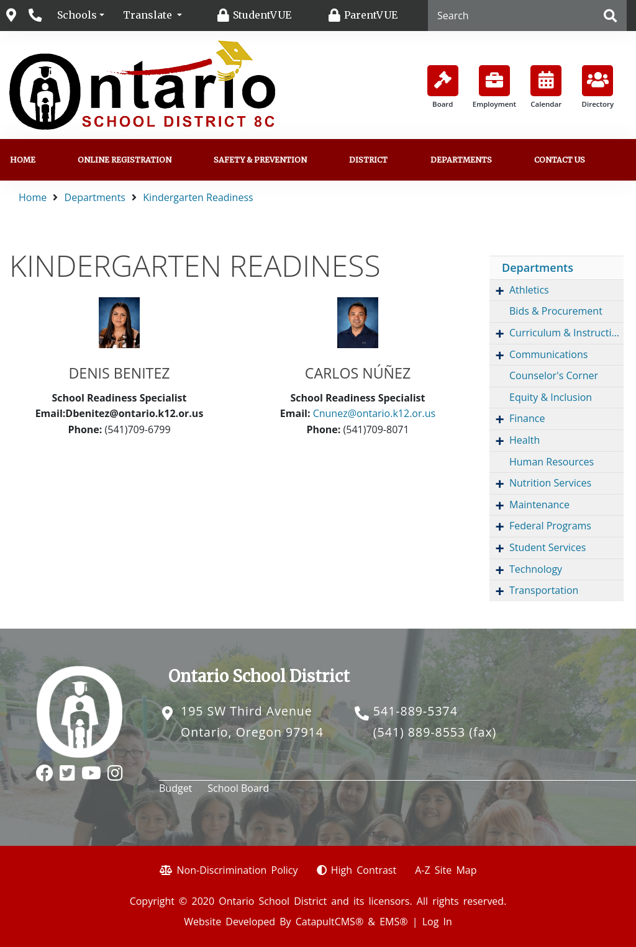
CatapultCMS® (329, 921)
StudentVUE (262, 15)
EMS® (393, 921)
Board (442, 87)
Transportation (543, 590)
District (368, 159)
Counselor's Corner (553, 375)
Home (22, 159)
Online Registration (124, 159)
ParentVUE (371, 15)
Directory (598, 87)
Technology (535, 569)
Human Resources (551, 462)
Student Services (547, 547)
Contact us (559, 159)
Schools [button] (77, 15)
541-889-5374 (415, 710)
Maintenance (539, 504)
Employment (494, 87)
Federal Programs (550, 525)
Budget (175, 788)
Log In (437, 921)
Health (524, 440)
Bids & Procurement (555, 311)
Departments (461, 159)
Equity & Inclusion (550, 397)
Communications (548, 354)
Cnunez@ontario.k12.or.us (374, 413)
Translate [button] (149, 15)
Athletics (529, 290)
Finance (527, 418)
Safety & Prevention (260, 159)
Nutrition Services (550, 483)
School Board (238, 788)
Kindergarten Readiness (198, 197)
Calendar (545, 87)
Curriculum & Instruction (566, 332)
